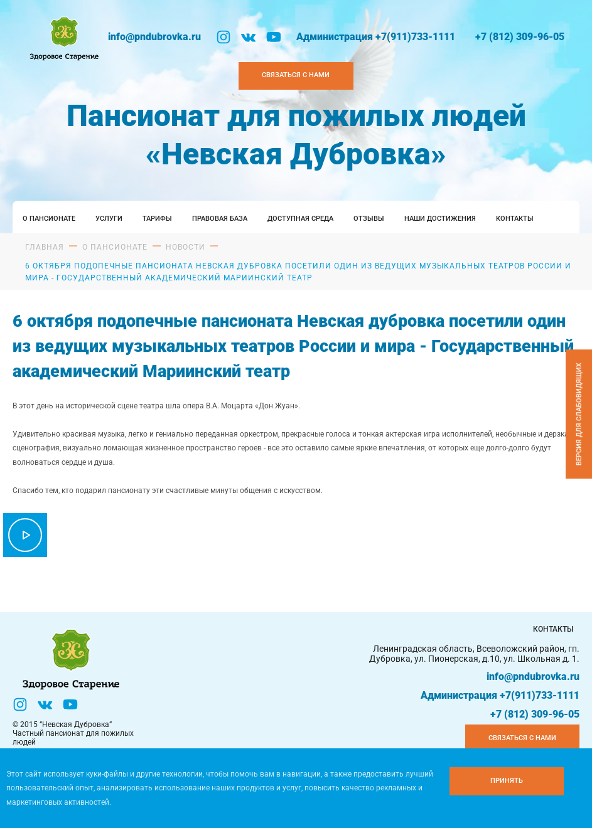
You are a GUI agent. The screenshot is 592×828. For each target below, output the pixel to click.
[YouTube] (273, 37)
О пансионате (49, 219)
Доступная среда (300, 219)
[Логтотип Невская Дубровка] (63, 36)
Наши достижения (440, 219)
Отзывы (368, 219)
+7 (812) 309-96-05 (519, 37)
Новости (185, 247)
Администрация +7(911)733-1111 (375, 37)
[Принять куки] (506, 781)
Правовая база (219, 219)
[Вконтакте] (248, 37)
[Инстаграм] (223, 37)
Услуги (108, 219)
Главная (44, 247)
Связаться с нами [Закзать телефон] (296, 75)
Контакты (515, 219)
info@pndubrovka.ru (154, 37)
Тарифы (157, 219)
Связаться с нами (522, 738)
